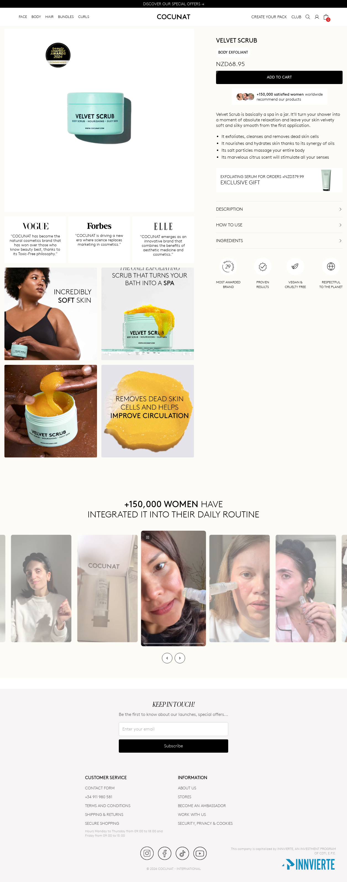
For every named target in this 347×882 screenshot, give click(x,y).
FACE (23, 16)
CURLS (83, 16)
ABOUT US (187, 788)
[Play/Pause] (147, 537)
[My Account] (316, 16)
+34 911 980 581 (98, 796)
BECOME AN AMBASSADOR (202, 805)
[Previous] (167, 658)
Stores (184, 796)
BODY (36, 16)
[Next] (180, 658)
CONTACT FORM (100, 788)
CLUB (296, 16)
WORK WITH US (192, 814)
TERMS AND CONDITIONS (107, 805)
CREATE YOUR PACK (269, 16)
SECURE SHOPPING (102, 823)
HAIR (49, 16)
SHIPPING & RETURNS (104, 814)
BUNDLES (66, 16)
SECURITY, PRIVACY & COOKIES (205, 823)
